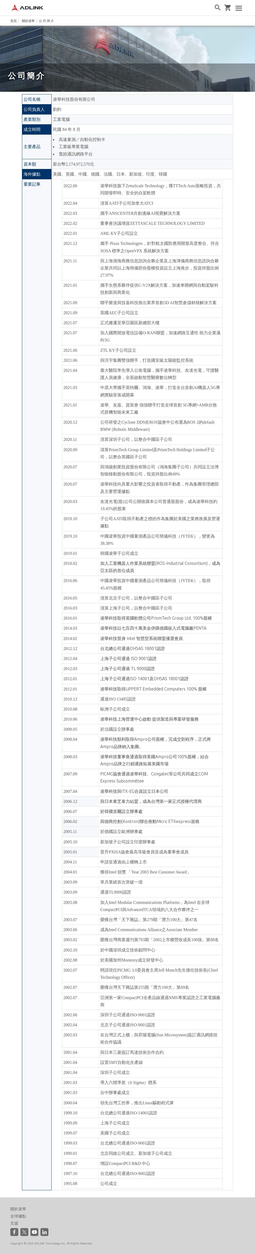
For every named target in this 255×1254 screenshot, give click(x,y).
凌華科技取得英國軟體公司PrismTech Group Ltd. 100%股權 (156, 618)
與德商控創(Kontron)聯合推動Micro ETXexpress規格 (149, 821)
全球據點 (18, 1216)
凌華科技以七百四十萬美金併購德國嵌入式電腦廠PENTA (153, 628)
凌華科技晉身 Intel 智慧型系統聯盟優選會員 (141, 638)
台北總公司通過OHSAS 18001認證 (132, 648)
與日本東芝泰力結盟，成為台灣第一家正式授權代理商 (151, 801)
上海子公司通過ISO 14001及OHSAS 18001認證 (144, 678)
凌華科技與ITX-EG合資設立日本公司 (134, 791)
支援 (14, 1223)
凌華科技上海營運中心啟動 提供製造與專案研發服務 (149, 719)
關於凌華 (28, 20)
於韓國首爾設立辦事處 (121, 811)
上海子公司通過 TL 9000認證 (127, 668)
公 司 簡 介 (46, 20)
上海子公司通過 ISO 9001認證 (128, 658)
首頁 (13, 20)
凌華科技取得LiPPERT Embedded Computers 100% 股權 (153, 689)
